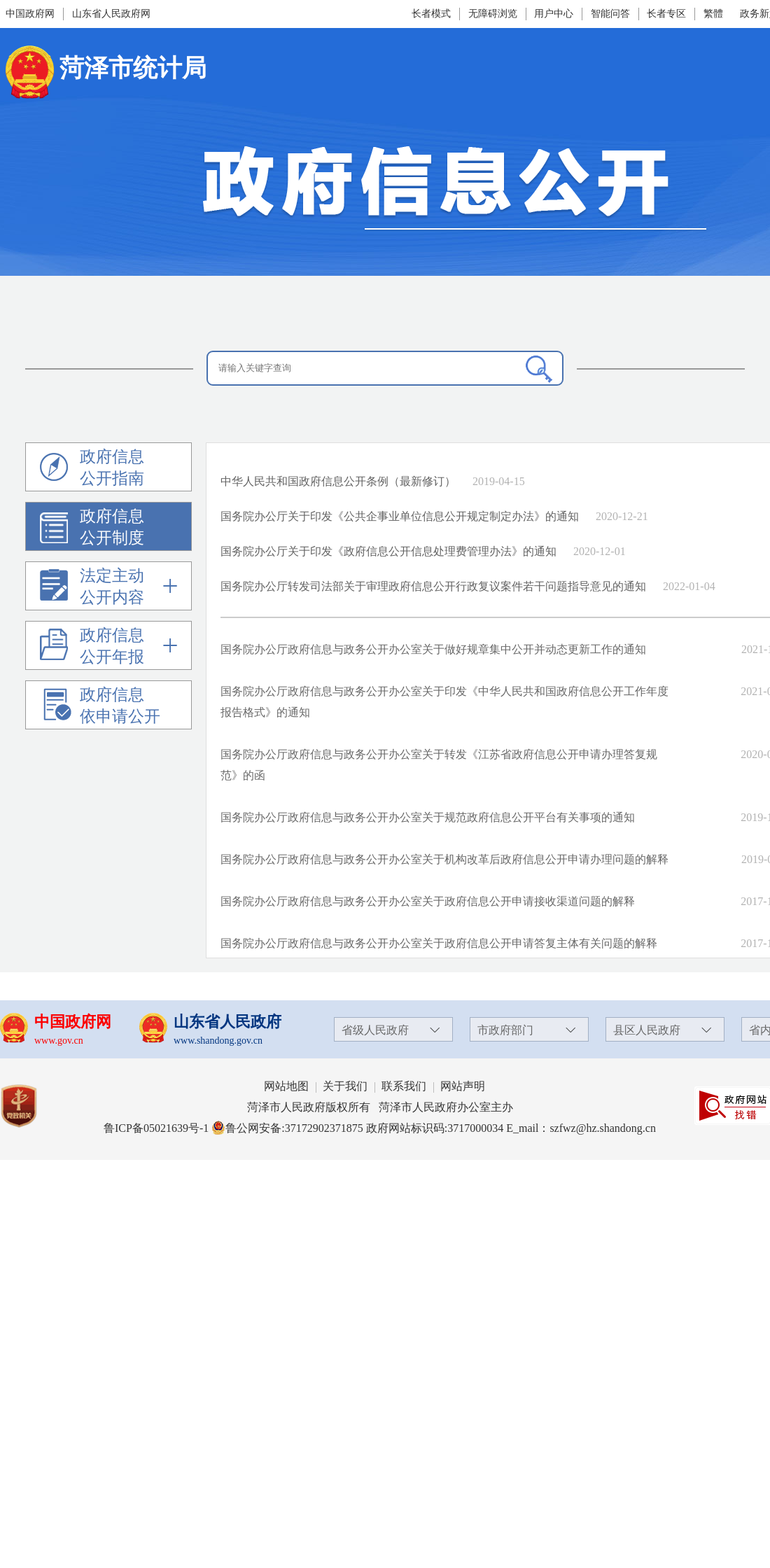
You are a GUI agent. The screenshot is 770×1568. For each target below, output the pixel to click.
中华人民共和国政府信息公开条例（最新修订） (338, 481)
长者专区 (666, 13)
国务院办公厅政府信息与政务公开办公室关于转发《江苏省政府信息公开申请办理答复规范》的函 (438, 764)
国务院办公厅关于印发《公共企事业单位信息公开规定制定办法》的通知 (399, 516)
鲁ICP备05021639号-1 (156, 1128)
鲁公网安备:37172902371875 (287, 1128)
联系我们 (404, 1086)
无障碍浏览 (492, 13)
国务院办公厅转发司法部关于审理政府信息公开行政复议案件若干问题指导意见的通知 (433, 586)
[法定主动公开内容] (108, 589)
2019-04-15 (498, 481)
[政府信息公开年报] (108, 648)
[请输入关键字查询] (385, 368)
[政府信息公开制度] (60, 534)
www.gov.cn (58, 1040)
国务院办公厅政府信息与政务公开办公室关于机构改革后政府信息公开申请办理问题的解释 (444, 859)
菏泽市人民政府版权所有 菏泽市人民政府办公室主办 (380, 1107)
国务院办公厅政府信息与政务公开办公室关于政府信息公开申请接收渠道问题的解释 (427, 901)
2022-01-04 (689, 586)
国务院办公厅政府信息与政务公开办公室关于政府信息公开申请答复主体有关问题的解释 (438, 943)
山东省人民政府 (227, 1021)
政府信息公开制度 (92, 529)
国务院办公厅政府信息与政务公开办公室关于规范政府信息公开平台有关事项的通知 (427, 817)
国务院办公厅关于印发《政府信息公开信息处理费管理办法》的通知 (388, 551)
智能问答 (610, 13)
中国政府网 (30, 13)
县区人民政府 (646, 1030)
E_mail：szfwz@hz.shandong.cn (581, 1128)
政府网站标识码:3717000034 (434, 1128)
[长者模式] (433, 13)
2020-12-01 (599, 551)
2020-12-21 (622, 516)
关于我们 (345, 1086)
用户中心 (553, 13)
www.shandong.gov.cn (218, 1040)
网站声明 (462, 1086)
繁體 (713, 13)
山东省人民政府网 (111, 13)
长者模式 (431, 13)
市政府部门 (505, 1030)
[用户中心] (555, 14)
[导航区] (109, 585)
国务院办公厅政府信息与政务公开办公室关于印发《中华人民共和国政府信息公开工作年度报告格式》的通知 (444, 701)
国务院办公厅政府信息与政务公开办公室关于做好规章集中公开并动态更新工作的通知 (433, 649)
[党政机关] (32, 1106)
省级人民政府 (375, 1030)
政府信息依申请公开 (100, 707)
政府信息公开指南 (92, 469)
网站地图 (286, 1086)
